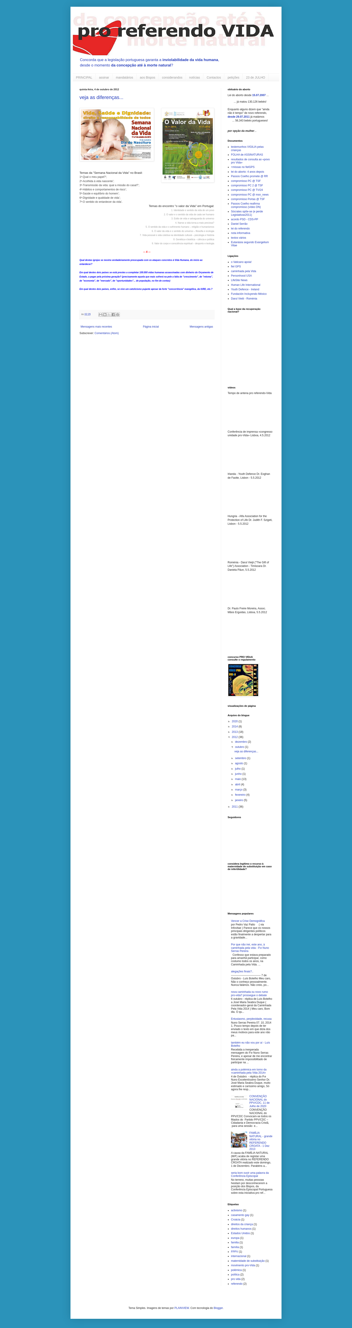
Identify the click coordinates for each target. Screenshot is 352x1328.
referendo (236, 1283)
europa (235, 1238)
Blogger (218, 1308)
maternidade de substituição (248, 1260)
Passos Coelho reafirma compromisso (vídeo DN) (246, 205)
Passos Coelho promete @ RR (249, 176)
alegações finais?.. (242, 971)
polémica (236, 1270)
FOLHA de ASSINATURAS (247, 154)
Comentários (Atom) (107, 333)
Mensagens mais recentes (96, 326)
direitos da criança (242, 1224)
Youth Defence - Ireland (245, 289)
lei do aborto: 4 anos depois (247, 171)
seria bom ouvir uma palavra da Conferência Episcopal (250, 1174)
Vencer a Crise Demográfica (248, 921)
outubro (240, 747)
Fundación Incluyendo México (249, 293)
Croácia (235, 1219)
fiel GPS (236, 266)
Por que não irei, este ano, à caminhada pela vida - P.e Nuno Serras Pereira (250, 948)
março (239, 789)
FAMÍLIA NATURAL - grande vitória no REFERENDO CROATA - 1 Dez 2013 (261, 1141)
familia (235, 1242)
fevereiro (240, 794)
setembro (241, 758)
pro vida (236, 1279)
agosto (239, 763)
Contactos (214, 77)
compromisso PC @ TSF (246, 181)
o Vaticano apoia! (241, 262)
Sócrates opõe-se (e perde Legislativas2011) (247, 213)
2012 (235, 737)
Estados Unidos (240, 1233)
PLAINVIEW (181, 1308)
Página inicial (151, 326)
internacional (238, 1256)
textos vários (238, 237)
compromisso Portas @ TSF (248, 199)
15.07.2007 (259, 95)
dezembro (241, 741)
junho (238, 773)
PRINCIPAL (84, 77)
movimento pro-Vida (243, 1265)
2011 (235, 806)
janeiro (239, 800)
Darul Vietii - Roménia (244, 298)
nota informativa (240, 233)
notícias (194, 77)
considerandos (172, 77)
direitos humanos (241, 1228)
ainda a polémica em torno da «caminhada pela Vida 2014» (248, 1071)
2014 (235, 726)
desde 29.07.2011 (239, 116)
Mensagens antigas (201, 326)
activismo (236, 1210)
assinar (104, 77)
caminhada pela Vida (243, 271)
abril (238, 784)
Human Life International (245, 284)
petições (233, 77)
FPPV (234, 1251)
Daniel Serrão (239, 223)
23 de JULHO (255, 77)
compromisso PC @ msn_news (250, 194)
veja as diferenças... (101, 97)
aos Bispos (147, 77)
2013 (235, 731)
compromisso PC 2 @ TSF (247, 185)
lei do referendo (240, 228)
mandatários (124, 77)
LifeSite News (239, 280)
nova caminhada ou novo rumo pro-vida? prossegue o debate (249, 993)
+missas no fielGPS (243, 167)
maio (238, 779)
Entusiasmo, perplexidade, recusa (251, 1018)
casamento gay (240, 1215)
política (235, 1274)
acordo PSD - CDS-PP (244, 219)
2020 (235, 721)
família (235, 1247)
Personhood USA (241, 275)
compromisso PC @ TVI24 (247, 190)
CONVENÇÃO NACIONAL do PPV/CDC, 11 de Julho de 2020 (259, 1101)
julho (238, 768)
